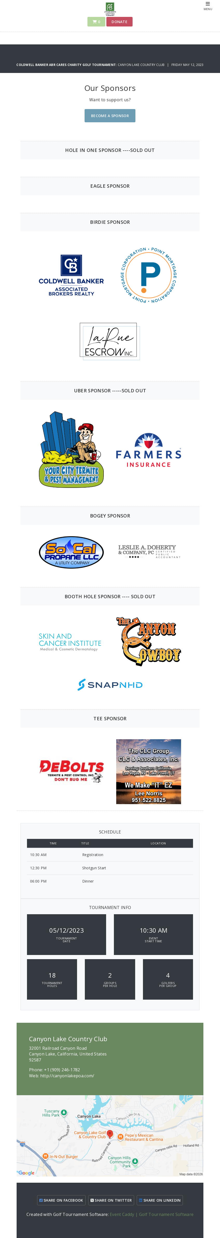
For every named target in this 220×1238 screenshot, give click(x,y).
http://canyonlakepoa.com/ (67, 1076)
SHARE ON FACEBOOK (61, 1200)
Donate (119, 21)
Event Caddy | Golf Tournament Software (152, 1214)
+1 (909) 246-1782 (62, 1070)
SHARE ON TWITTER (111, 1200)
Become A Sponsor (110, 115)
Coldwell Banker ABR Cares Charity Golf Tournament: (67, 65)
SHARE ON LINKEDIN (160, 1200)
